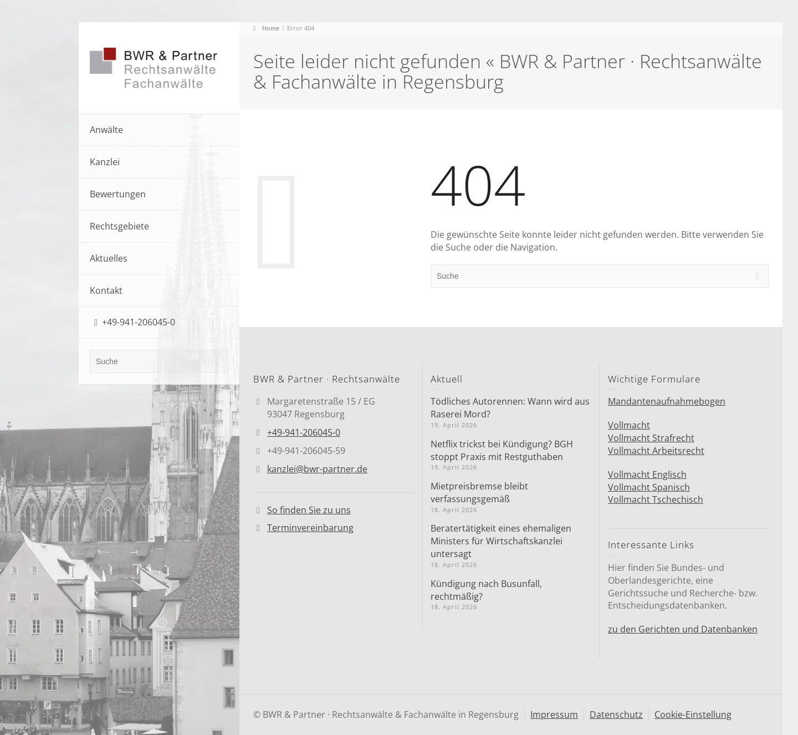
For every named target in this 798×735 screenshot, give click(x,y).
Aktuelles (108, 258)
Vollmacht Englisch (647, 474)
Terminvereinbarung (310, 528)
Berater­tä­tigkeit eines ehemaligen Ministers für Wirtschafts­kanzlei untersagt (501, 541)
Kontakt (106, 290)
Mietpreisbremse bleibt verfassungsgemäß (479, 492)
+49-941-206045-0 (138, 322)
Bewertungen (118, 194)
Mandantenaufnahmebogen (666, 401)
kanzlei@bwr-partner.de (317, 469)
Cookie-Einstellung (693, 714)
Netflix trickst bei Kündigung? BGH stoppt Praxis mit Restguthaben (502, 450)
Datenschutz (616, 714)
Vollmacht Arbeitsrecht (656, 451)
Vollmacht (629, 425)
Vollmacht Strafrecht (651, 438)
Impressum (554, 714)
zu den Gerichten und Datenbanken (683, 629)
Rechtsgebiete (119, 226)
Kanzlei (105, 162)
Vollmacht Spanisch (649, 487)
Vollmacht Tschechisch (655, 499)
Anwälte (106, 130)
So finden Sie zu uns (309, 510)
